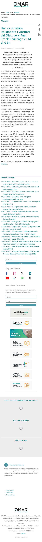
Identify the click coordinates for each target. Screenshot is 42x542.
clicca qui (4, 164)
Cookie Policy (10, 492)
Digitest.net (24, 537)
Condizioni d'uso (10, 495)
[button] (39, 24)
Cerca (21, 263)
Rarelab (23, 533)
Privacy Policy (10, 490)
